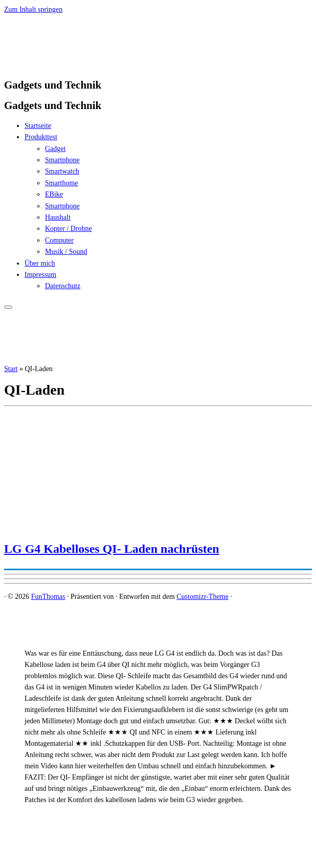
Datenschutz (62, 286)
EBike (54, 194)
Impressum (40, 274)
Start (10, 369)
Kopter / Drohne (68, 228)
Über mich (40, 263)
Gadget (55, 149)
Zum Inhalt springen (33, 9)
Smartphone (62, 160)
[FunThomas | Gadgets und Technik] (68, 64)
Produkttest (41, 137)
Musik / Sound (66, 251)
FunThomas (48, 596)
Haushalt (58, 217)
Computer (59, 240)
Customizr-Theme (202, 596)
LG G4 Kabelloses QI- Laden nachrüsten (111, 548)
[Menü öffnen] (8, 307)
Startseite (38, 126)
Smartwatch (62, 171)
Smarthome (61, 183)
